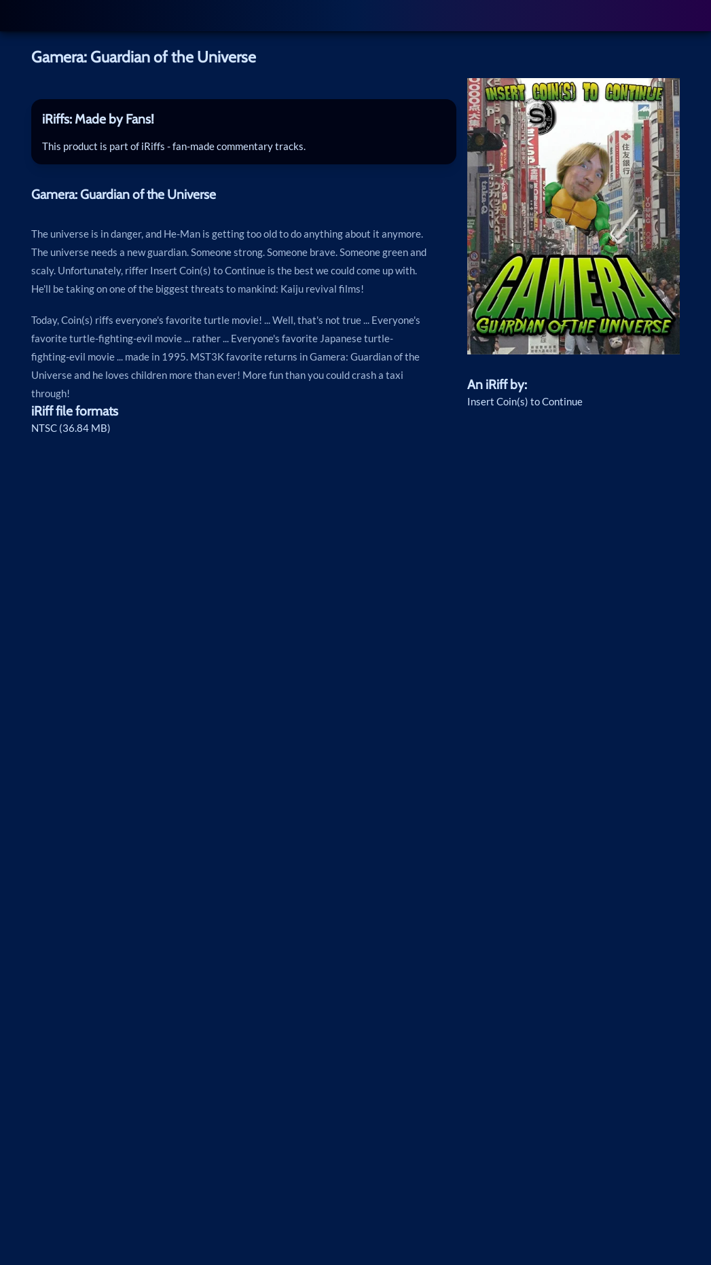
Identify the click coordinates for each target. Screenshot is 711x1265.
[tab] (243, 119)
